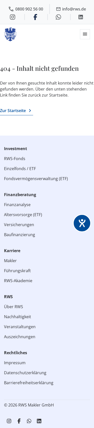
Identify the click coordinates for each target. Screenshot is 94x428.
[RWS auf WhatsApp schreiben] (29, 421)
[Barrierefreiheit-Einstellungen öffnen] (82, 223)
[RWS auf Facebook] (19, 421)
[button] (85, 34)
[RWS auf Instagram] (9, 421)
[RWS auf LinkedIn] (39, 421)
